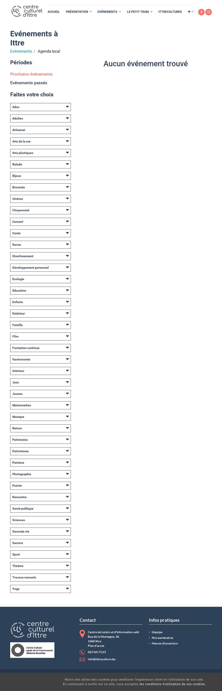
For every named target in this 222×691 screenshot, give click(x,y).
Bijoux (16, 176)
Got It (196, 682)
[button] (190, 12)
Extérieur (18, 313)
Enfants (17, 302)
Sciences (18, 520)
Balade (17, 164)
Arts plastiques (22, 153)
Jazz (15, 382)
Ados (15, 107)
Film (15, 336)
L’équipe (157, 632)
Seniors (17, 543)
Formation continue (25, 348)
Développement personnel (30, 267)
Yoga (16, 589)
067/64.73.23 (97, 652)
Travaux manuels (24, 577)
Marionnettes (21, 405)
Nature (17, 428)
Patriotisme (20, 451)
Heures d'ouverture (165, 643)
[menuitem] (54, 12)
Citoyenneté (20, 210)
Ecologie (18, 279)
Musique (18, 416)
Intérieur (18, 371)
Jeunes (17, 394)
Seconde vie (20, 531)
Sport (16, 554)
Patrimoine (20, 439)
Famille (17, 325)
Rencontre (19, 497)
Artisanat (18, 130)
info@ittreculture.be (101, 659)
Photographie (21, 474)
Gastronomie (21, 359)
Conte (16, 233)
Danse (16, 244)
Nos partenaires (162, 637)
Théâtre (17, 566)
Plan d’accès (96, 645)
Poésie (17, 485)
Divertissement (22, 256)
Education (19, 290)
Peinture (18, 462)
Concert (17, 221)
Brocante (18, 187)
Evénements (21, 51)
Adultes (17, 118)
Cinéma (17, 198)
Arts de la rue (21, 141)
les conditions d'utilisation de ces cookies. (127, 684)
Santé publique (22, 508)
